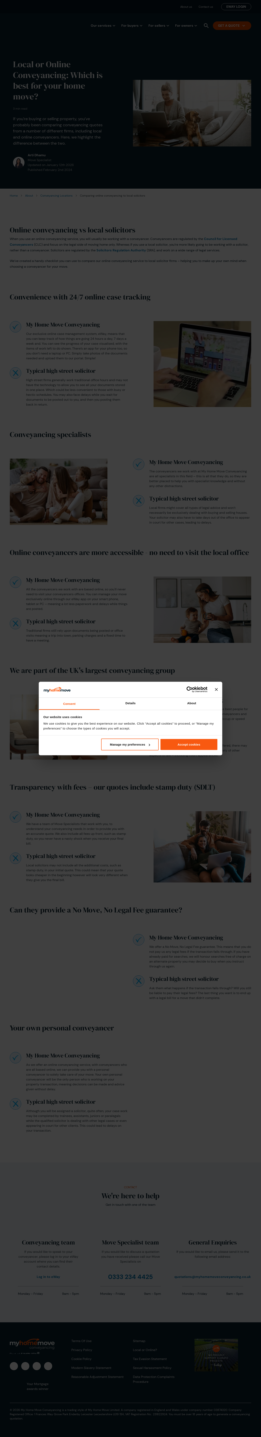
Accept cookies (189, 744)
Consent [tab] (69, 703)
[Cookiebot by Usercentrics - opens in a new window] (189, 690)
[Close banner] (216, 689)
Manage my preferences (130, 744)
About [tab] (191, 703)
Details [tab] (130, 703)
